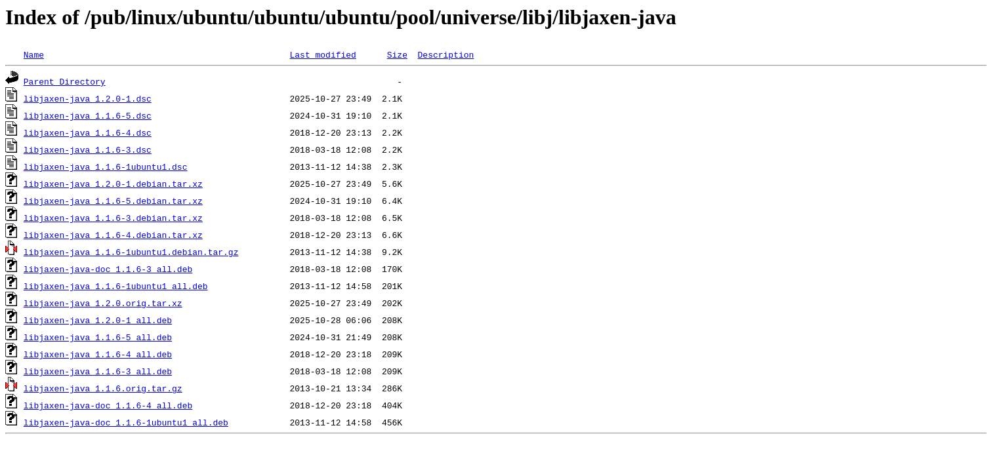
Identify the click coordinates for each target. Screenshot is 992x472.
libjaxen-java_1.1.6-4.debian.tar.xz (113, 235)
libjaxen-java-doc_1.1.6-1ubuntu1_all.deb (126, 422)
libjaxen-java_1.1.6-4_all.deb (98, 354)
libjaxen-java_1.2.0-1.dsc (88, 98)
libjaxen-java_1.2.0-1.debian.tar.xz (113, 183)
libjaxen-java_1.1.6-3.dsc (88, 149)
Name (34, 54)
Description (445, 54)
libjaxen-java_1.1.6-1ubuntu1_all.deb (116, 286)
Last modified (322, 54)
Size (397, 54)
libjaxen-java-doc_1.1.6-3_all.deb (108, 269)
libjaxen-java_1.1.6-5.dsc (88, 115)
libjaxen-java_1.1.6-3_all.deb (98, 371)
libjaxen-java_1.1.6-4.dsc (88, 132)
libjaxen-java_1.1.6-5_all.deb (98, 337)
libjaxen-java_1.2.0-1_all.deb (98, 320)
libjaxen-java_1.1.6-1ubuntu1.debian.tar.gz (131, 252)
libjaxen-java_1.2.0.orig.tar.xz (103, 303)
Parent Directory (65, 81)
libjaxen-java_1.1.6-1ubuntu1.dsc (106, 166)
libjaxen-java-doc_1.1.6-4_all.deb (108, 405)
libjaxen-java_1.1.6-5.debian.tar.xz (113, 200)
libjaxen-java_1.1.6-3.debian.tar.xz (113, 218)
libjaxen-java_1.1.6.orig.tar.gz (103, 388)
